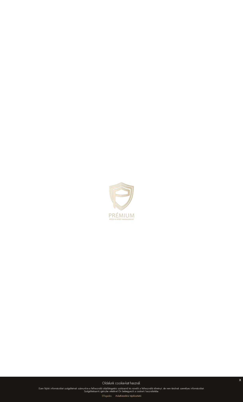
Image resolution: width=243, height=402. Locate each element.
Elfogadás (107, 396)
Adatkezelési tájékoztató (128, 396)
